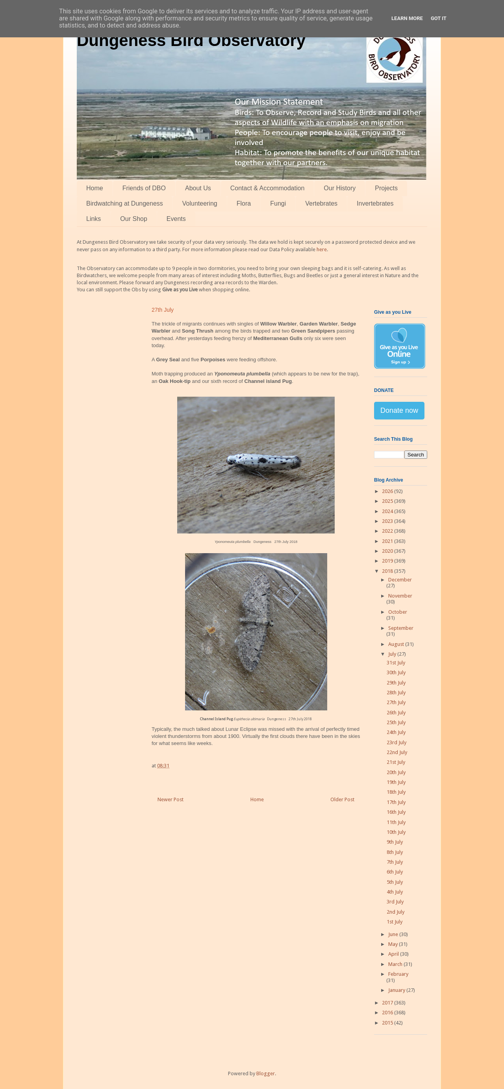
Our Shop (133, 218)
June (393, 934)
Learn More (407, 18)
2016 (388, 1012)
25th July (396, 722)
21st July (396, 762)
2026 (388, 491)
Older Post (342, 799)
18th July (396, 792)
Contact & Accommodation (267, 188)
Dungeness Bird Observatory (191, 40)
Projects (386, 188)
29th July (396, 683)
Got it (439, 18)
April (394, 954)
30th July (396, 672)
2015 (388, 1023)
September (400, 628)
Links (93, 218)
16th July (396, 812)
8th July (395, 852)
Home (94, 188)
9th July (395, 842)
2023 (388, 521)
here (322, 249)
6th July (395, 872)
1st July (394, 922)
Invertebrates (375, 203)
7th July (395, 862)
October (397, 612)
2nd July (395, 912)
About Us (198, 188)
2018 (388, 571)
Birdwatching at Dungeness (124, 203)
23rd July (396, 742)
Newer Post (170, 799)
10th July (396, 832)
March (396, 964)
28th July (396, 692)
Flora (244, 203)
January (397, 990)
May (393, 944)
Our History (340, 188)
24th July (396, 732)
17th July (396, 802)
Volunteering (199, 203)
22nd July (397, 752)
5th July (395, 882)
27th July (396, 702)
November (400, 596)
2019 (388, 561)
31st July (396, 663)
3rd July (395, 902)
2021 (388, 541)
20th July (396, 772)
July (392, 654)
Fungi (278, 203)
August (396, 644)
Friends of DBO (144, 188)
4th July (395, 892)
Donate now (399, 410)
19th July (396, 782)
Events (176, 218)
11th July (396, 822)
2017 (388, 1003)
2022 (388, 531)
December (400, 580)
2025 (388, 501)
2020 (388, 551)
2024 (388, 511)
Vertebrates (321, 203)
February (398, 974)
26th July (396, 713)
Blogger (265, 1073)
